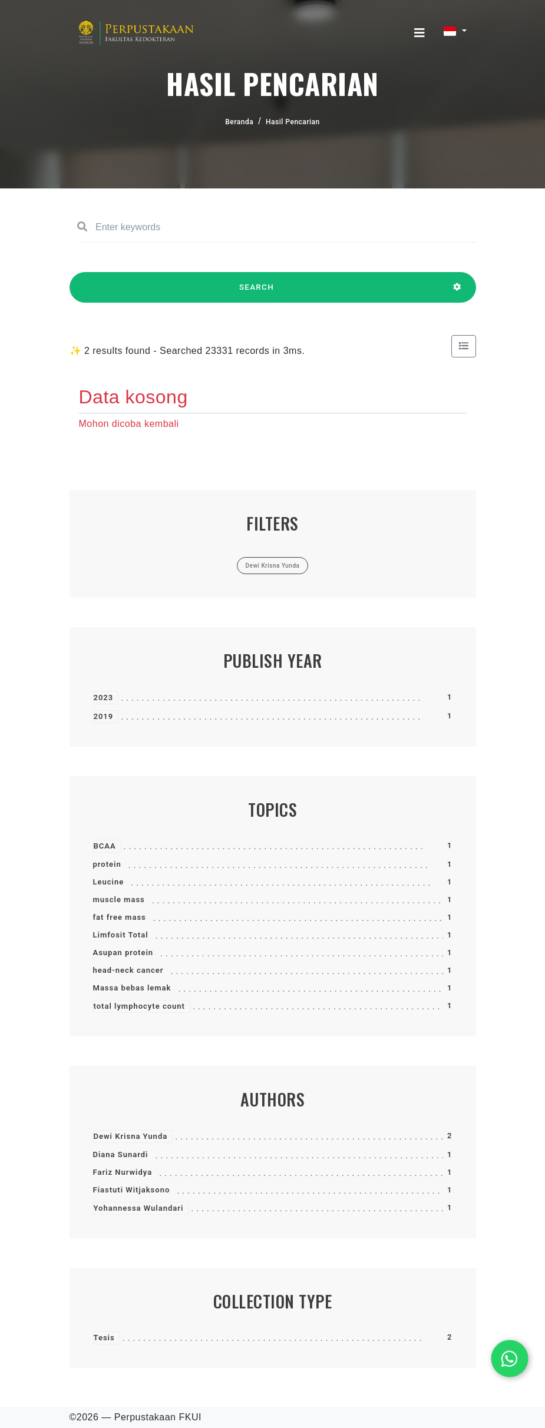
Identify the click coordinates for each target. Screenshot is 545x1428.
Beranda (239, 122)
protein (107, 864)
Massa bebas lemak (132, 987)
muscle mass (119, 899)
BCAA (105, 845)
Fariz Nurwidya (123, 1172)
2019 (104, 716)
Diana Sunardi (120, 1154)
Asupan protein (123, 952)
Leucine (108, 881)
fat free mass (119, 917)
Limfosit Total (120, 934)
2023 (104, 697)
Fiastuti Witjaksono (131, 1189)
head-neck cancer (128, 970)
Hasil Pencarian (293, 122)
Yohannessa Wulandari (139, 1208)
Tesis (104, 1337)
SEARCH (257, 293)
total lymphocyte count (139, 1006)
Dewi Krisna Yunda (131, 1136)
